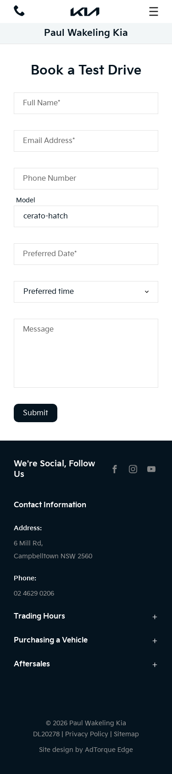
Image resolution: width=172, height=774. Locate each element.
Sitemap (126, 734)
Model (25, 200)
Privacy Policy (86, 734)
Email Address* (49, 141)
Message (38, 329)
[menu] (153, 11)
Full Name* (41, 103)
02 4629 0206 (34, 593)
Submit (35, 413)
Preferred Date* (50, 254)
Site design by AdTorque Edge (86, 750)
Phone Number (49, 178)
